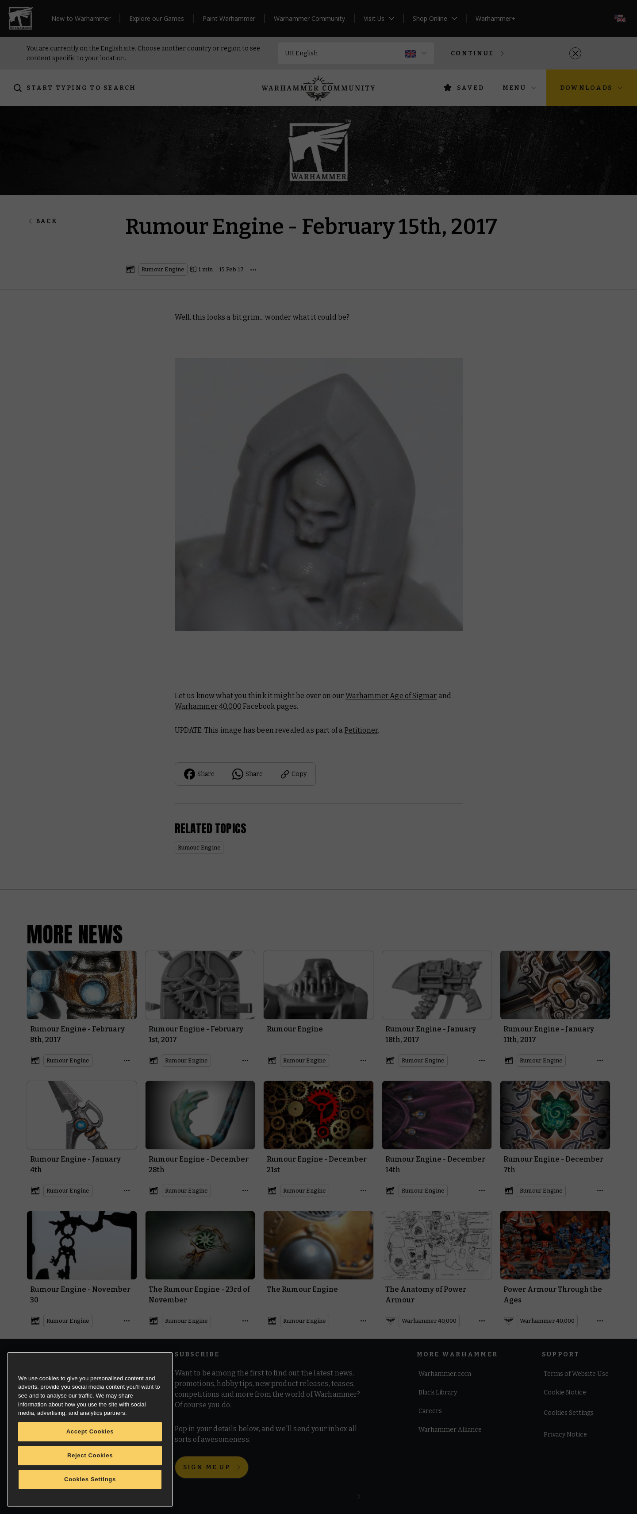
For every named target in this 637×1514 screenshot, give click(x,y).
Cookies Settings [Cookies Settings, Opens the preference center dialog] (90, 1479)
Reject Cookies (90, 1455)
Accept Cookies (90, 1431)
